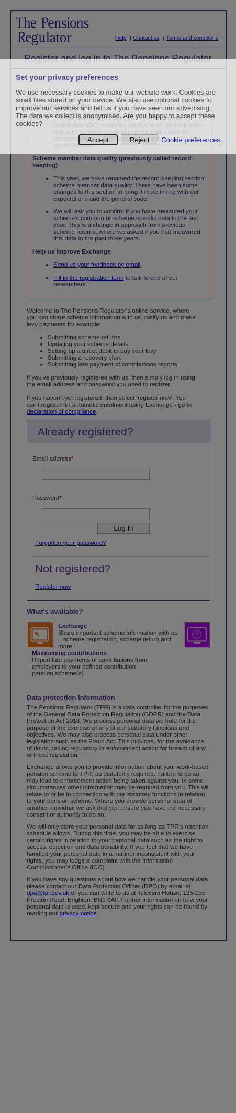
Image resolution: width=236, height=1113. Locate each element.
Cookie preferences (190, 140)
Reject (140, 140)
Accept (98, 140)
